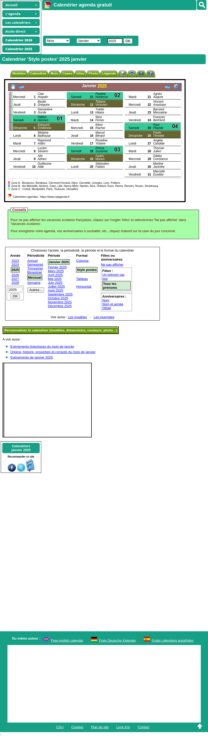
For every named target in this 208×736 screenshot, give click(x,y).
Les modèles (77, 317)
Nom (105, 300)
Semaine (33, 283)
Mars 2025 (56, 271)
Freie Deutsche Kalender (117, 640)
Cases (67, 73)
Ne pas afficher (112, 265)
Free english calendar (67, 640)
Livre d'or (123, 727)
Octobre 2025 (58, 298)
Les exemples (104, 317)
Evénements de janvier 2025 (31, 357)
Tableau (82, 279)
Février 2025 (57, 267)
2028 (15, 283)
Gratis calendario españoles (172, 640)
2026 (15, 275)
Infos (80, 73)
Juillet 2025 (56, 287)
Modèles (19, 73)
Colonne (82, 261)
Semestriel (35, 265)
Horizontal (83, 287)
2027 (15, 279)
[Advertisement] (122, 22)
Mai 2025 (55, 279)
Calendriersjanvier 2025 (20, 448)
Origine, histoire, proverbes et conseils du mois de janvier (52, 352)
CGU (60, 727)
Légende (109, 73)
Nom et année (112, 304)
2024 (15, 265)
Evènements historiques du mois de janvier (42, 346)
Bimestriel (34, 272)
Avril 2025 (55, 275)
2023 (15, 261)
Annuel (32, 261)
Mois (54, 73)
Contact (143, 727)
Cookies (77, 727)
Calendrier (38, 73)
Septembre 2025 (60, 294)
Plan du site (100, 727)
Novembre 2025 (60, 302)
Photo (93, 73)
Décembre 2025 (60, 306)
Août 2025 (55, 290)
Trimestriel (35, 268)
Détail (106, 308)
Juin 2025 (55, 283)
